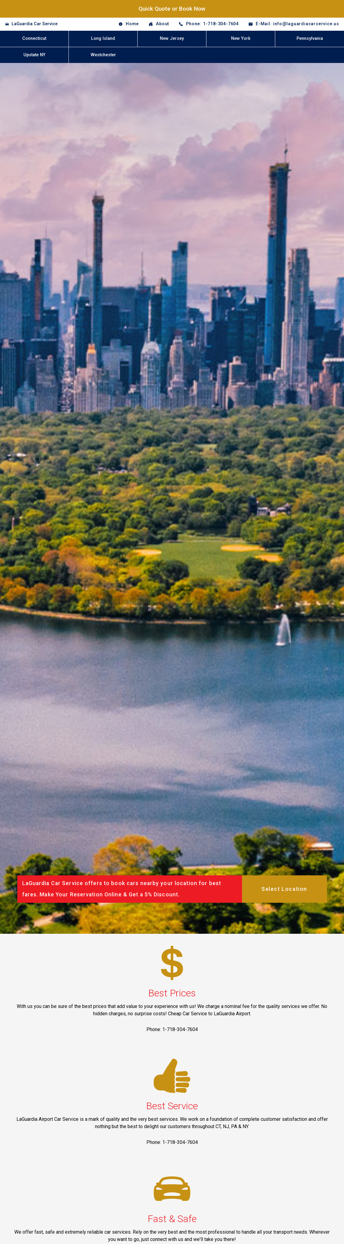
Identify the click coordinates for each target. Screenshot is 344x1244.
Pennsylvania (310, 38)
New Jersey (172, 38)
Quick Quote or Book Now (172, 8)
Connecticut (34, 38)
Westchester (103, 54)
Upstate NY (34, 54)
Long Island (103, 38)
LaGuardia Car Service (35, 23)
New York (241, 38)
